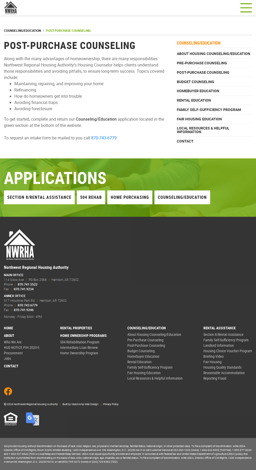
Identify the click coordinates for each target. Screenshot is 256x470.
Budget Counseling (195, 82)
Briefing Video (213, 356)
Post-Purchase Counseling (203, 72)
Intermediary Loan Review (79, 347)
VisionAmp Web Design (84, 404)
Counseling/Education (22, 30)
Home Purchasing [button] (130, 197)
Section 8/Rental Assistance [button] (39, 197)
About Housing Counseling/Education (213, 53)
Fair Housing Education (199, 119)
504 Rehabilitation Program (79, 341)
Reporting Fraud (214, 378)
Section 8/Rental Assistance (223, 334)
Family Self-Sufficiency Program (209, 110)
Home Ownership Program (79, 352)
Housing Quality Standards (222, 367)
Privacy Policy (110, 404)
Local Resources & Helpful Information (203, 130)
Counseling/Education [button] (182, 197)
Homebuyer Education (198, 91)
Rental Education (194, 100)
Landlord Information (218, 345)
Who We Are (13, 341)
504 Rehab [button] (91, 197)
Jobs (7, 358)
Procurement (13, 352)
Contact (185, 141)
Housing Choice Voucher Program (227, 350)
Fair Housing (212, 361)
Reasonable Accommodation (224, 372)
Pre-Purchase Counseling (202, 63)
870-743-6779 (104, 138)
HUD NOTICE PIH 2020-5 (21, 347)
